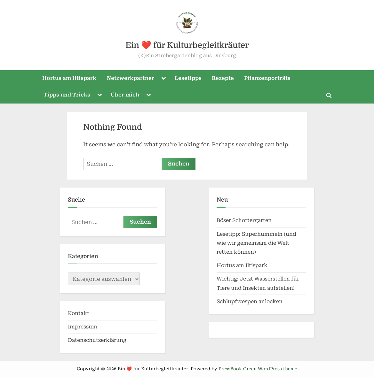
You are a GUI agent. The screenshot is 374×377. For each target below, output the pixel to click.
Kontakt (78, 313)
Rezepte (223, 78)
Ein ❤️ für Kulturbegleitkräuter (187, 45)
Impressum (82, 327)
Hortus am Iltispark (69, 78)
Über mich (125, 95)
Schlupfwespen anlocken (249, 301)
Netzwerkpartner (130, 78)
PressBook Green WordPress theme (258, 368)
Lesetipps (188, 78)
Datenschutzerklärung (97, 340)
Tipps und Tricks (67, 95)
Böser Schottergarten (244, 220)
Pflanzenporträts (267, 78)
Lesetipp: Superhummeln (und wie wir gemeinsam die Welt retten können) (256, 243)
